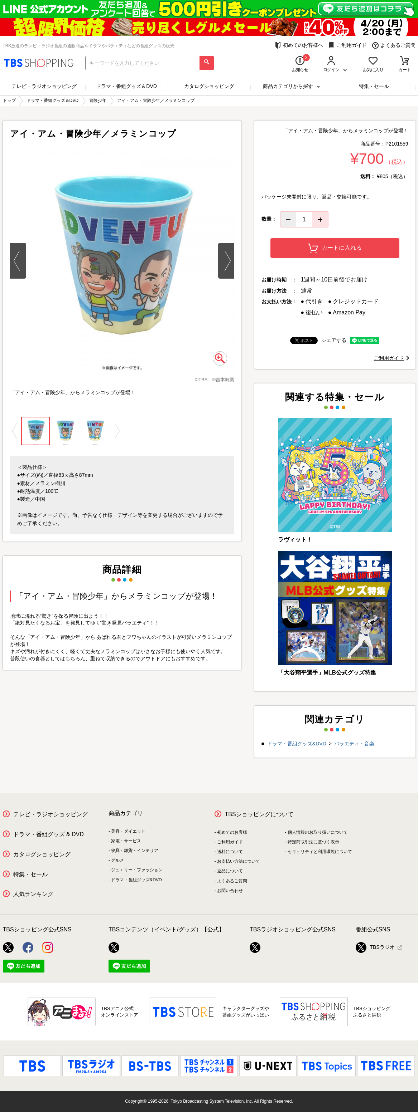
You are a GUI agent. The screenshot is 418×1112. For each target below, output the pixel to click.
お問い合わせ (230, 890)
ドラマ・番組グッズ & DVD (48, 834)
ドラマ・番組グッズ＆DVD (126, 86)
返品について (230, 870)
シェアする (333, 340)
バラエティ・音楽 (354, 743)
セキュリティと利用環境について (320, 851)
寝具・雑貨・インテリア (134, 850)
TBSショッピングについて (259, 814)
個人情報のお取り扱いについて (318, 832)
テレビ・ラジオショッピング (44, 86)
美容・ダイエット (128, 831)
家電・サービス (126, 840)
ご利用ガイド (347, 45)
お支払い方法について (238, 861)
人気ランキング (33, 894)
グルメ (117, 860)
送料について (230, 851)
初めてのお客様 (232, 832)
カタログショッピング (209, 86)
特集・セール (374, 86)
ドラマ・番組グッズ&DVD (296, 743)
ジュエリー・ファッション (137, 869)
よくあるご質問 (393, 45)
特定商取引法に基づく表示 (313, 841)
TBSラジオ (375, 947)
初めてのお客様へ (299, 45)
